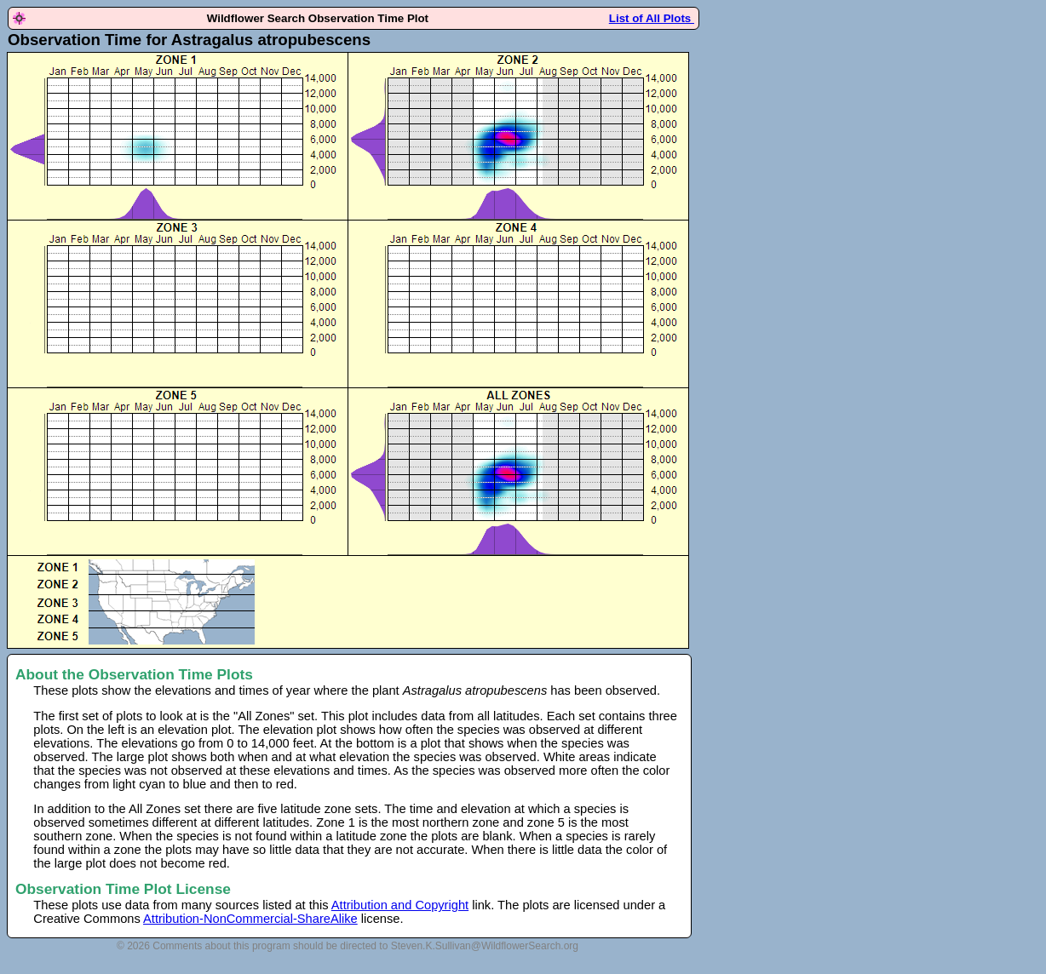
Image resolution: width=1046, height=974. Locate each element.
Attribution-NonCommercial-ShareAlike (250, 918)
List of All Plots (651, 18)
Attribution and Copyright (399, 905)
